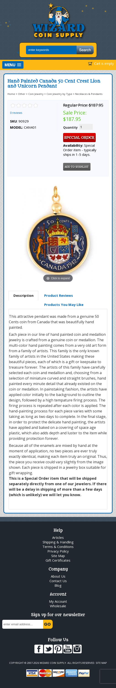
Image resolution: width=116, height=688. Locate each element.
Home (11, 94)
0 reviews (16, 113)
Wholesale (58, 606)
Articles (58, 537)
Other (21, 94)
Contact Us (58, 581)
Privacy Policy (58, 551)
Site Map (58, 555)
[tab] (23, 295)
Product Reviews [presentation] (58, 295)
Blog (58, 585)
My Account (58, 601)
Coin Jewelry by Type (59, 94)
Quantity (70, 127)
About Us (58, 576)
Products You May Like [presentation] (63, 304)
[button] (12, 65)
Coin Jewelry (36, 94)
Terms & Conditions (58, 546)
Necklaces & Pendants (88, 94)
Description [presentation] (23, 295)
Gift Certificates (58, 560)
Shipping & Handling (58, 542)
